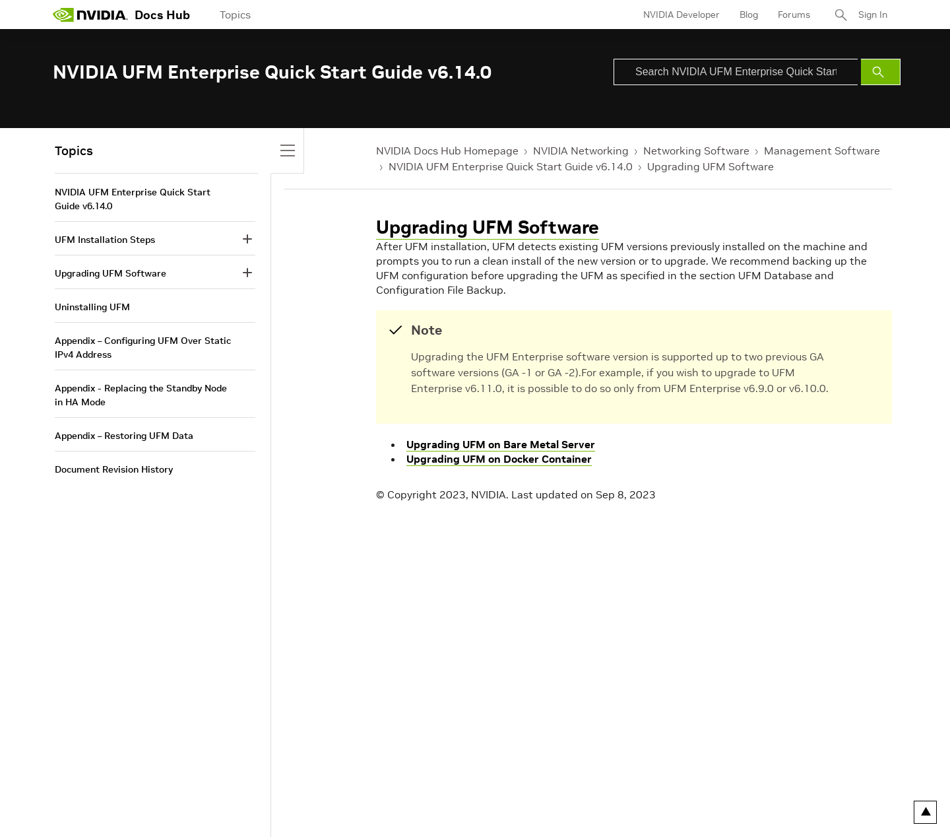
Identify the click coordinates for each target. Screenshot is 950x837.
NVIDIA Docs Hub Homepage (447, 150)
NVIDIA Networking (581, 150)
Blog (749, 14)
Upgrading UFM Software (710, 166)
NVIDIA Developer (681, 14)
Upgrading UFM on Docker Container (499, 458)
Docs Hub (162, 14)
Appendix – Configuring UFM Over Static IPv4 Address (143, 347)
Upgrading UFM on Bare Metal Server (500, 444)
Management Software (822, 150)
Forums (794, 14)
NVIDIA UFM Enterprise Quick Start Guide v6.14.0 (511, 166)
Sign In (872, 14)
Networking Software (696, 150)
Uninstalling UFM (92, 307)
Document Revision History (114, 469)
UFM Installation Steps (105, 240)
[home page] (90, 14)
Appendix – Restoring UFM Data (124, 436)
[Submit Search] (881, 72)
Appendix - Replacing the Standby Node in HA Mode (141, 395)
